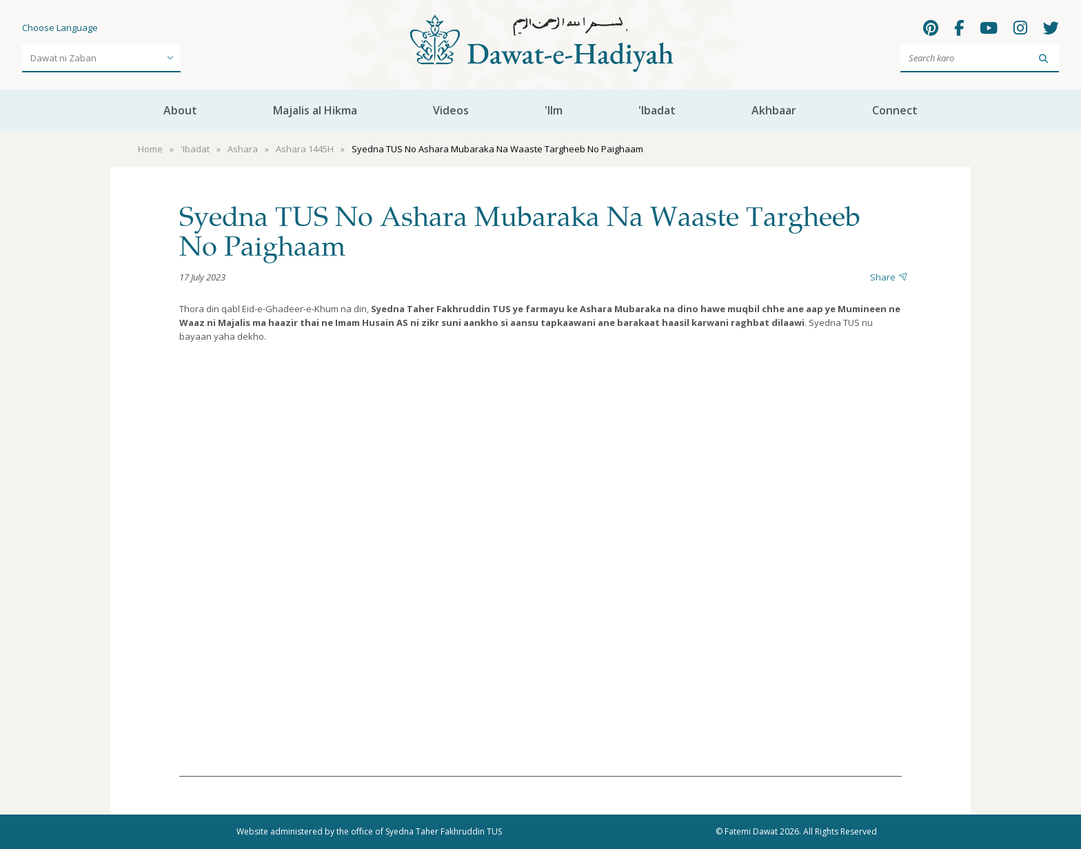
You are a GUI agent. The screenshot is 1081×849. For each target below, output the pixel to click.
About (180, 110)
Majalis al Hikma (315, 110)
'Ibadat (657, 110)
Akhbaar (773, 110)
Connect (895, 110)
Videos (451, 110)
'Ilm (554, 110)
